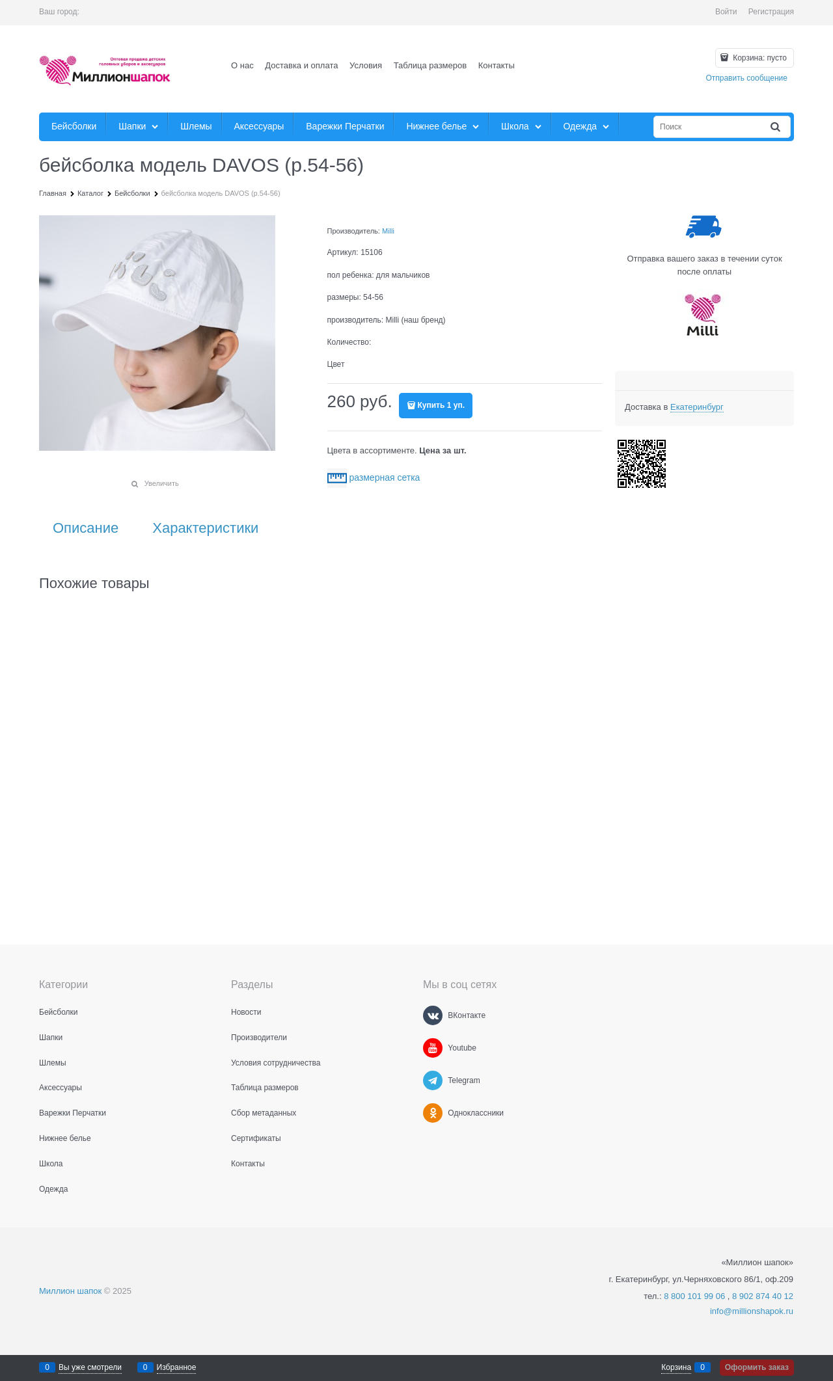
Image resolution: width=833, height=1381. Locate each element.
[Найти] (776, 127)
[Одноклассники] (433, 1113)
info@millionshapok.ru (751, 1311)
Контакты (496, 65)
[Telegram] (433, 1080)
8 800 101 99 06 (694, 1296)
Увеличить (161, 483)
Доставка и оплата (301, 65)
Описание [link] (85, 528)
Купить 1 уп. (441, 405)
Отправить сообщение (746, 78)
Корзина (676, 1367)
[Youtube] (433, 1048)
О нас (242, 65)
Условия (365, 65)
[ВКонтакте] (433, 1015)
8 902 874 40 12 (762, 1296)
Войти (726, 11)
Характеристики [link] (205, 528)
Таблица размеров (430, 65)
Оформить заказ (757, 1367)
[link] (697, 407)
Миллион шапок (70, 1291)
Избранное (177, 1367)
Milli (388, 231)
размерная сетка (384, 477)
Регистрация (771, 11)
